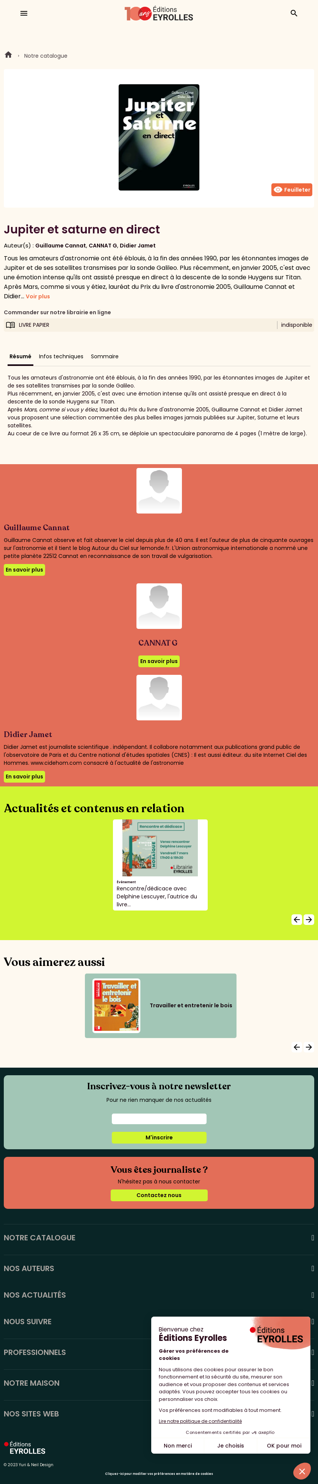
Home (8, 55)
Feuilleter (291, 189)
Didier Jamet (138, 245)
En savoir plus (24, 569)
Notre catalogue (45, 56)
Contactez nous (159, 1195)
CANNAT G (103, 245)
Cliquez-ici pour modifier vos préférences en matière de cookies (159, 1474)
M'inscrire (159, 1137)
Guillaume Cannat (60, 245)
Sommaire (105, 356)
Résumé (20, 356)
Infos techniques (61, 356)
